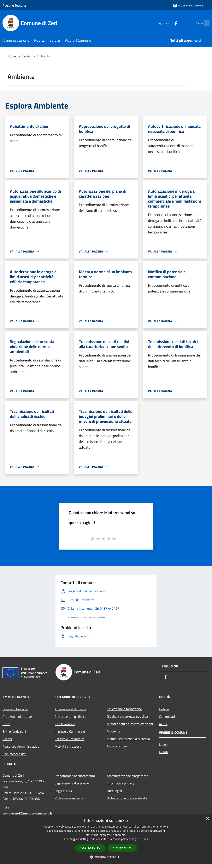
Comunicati (167, 716)
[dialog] (106, 839)
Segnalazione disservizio (72, 783)
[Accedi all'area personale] (189, 5)
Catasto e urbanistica (69, 738)
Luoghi (164, 744)
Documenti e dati (14, 753)
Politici (7, 738)
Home (11, 56)
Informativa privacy (120, 783)
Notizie (164, 709)
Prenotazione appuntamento (75, 775)
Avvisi (163, 723)
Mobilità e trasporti (68, 746)
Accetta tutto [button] (90, 847)
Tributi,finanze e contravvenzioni (130, 723)
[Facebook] (168, 23)
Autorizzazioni (117, 746)
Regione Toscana (14, 5)
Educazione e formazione (124, 708)
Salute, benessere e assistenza (128, 738)
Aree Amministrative (17, 716)
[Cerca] (205, 23)
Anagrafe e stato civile (70, 709)
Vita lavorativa (65, 723)
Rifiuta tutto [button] (122, 847)
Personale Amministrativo (20, 746)
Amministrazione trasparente (127, 775)
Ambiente (113, 731)
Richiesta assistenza (69, 798)
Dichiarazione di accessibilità (127, 798)
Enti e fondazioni (14, 731)
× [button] (207, 818)
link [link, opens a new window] (146, 839)
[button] (106, 857)
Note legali (114, 790)
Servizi (26, 56)
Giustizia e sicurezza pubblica (127, 716)
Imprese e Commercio (70, 731)
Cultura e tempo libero (70, 716)
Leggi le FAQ (63, 790)
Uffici (6, 723)
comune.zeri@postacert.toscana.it (27, 813)
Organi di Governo (15, 709)
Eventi (163, 751)
